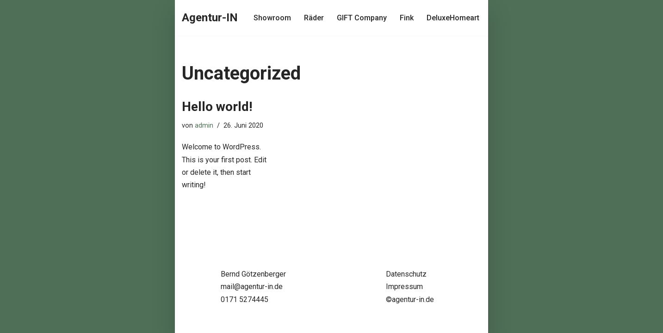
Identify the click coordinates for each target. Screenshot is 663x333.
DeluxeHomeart (453, 17)
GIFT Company (362, 17)
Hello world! (217, 106)
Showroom (272, 17)
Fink (407, 17)
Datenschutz (406, 274)
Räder (314, 17)
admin (204, 126)
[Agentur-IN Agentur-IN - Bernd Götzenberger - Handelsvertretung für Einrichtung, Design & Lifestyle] (210, 17)
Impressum (404, 286)
